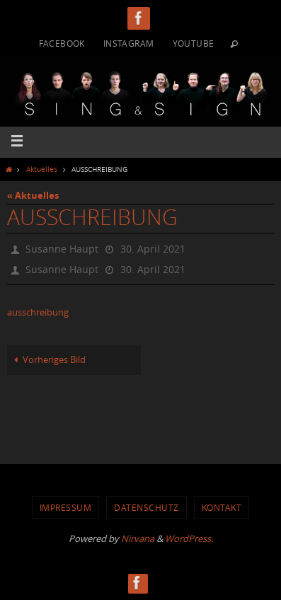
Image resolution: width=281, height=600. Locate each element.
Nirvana (137, 538)
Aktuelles (41, 169)
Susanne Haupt (61, 248)
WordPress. (189, 538)
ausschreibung (38, 312)
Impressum (66, 507)
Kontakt (222, 507)
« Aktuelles (33, 195)
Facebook (62, 43)
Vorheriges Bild (48, 360)
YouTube (193, 43)
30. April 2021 (152, 248)
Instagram (128, 43)
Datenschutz (146, 507)
